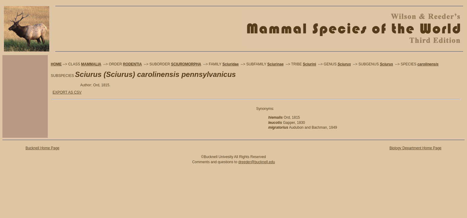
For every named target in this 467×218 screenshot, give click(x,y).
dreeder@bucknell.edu (256, 162)
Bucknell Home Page (42, 148)
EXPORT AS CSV (67, 92)
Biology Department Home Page (415, 148)
